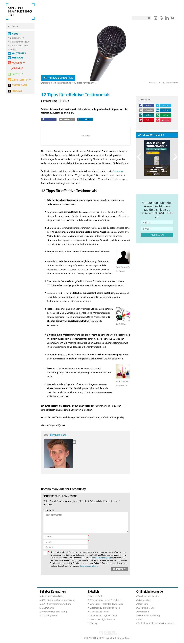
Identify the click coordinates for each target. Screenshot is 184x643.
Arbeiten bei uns (146, 608)
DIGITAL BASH (19, 85)
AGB (140, 619)
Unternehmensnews (20, 42)
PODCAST (17, 91)
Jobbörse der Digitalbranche (103, 615)
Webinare (17, 57)
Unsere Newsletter (19, 45)
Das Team (143, 604)
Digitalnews (15, 38)
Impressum (143, 612)
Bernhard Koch (58, 435)
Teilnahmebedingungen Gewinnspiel (156, 623)
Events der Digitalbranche (102, 619)
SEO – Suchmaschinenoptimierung (58, 600)
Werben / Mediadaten (148, 596)
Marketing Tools (49, 615)
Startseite (45, 82)
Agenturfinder (97, 596)
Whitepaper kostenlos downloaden (106, 604)
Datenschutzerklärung (89, 566)
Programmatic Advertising (54, 612)
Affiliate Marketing (62, 82)
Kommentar (49, 510)
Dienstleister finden (99, 612)
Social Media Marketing (53, 596)
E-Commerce (48, 608)
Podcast (93, 623)
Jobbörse (17, 68)
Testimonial (118, 171)
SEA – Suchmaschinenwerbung (56, 604)
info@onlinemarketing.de (102, 557)
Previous (140, 156)
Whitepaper (19, 53)
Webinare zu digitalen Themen (105, 608)
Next (174, 156)
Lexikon (13, 49)
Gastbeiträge (144, 600)
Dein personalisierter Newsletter (105, 600)
